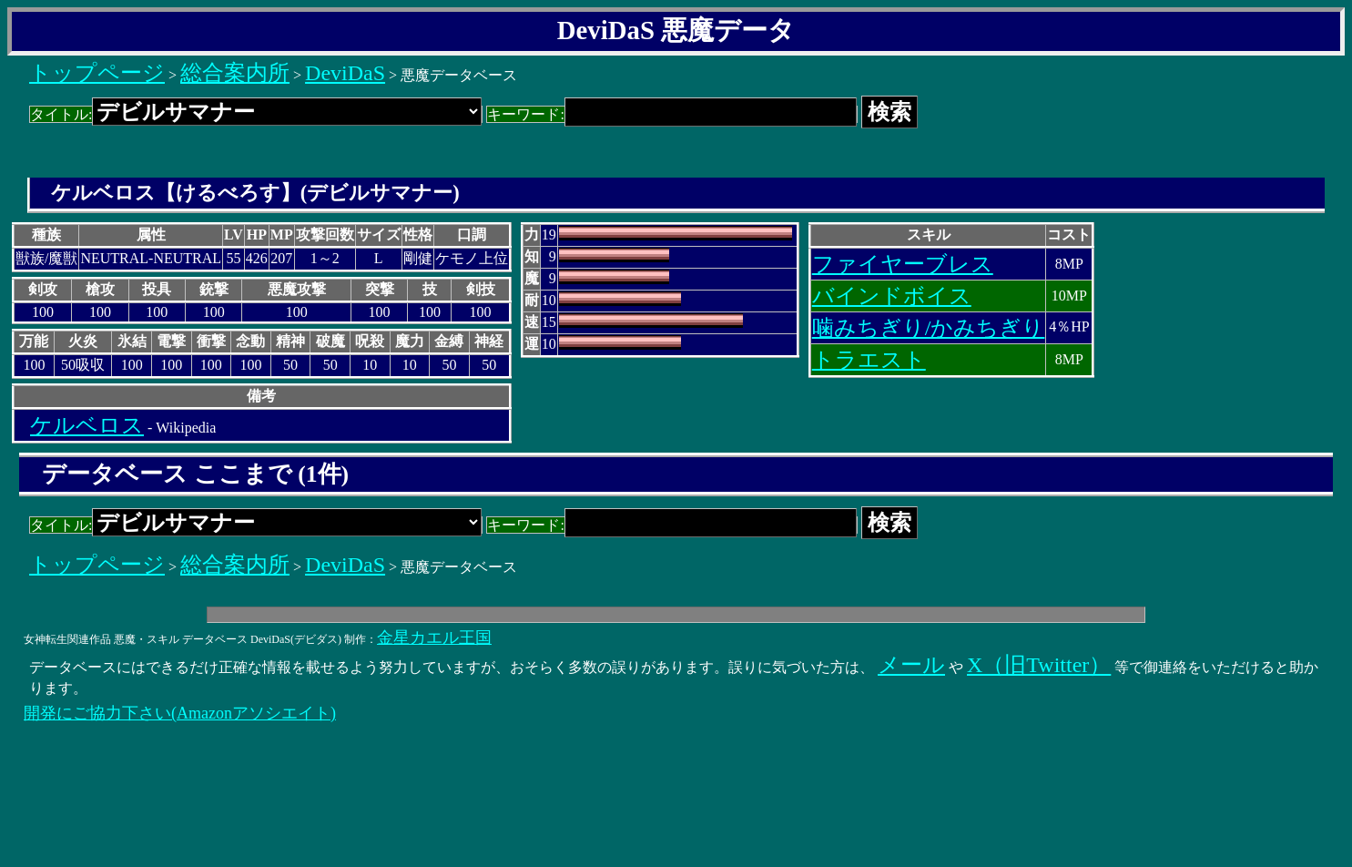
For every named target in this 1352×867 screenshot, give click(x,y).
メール (911, 665)
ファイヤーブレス (902, 264)
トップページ (97, 73)
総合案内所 (235, 73)
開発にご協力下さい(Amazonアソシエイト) (180, 713)
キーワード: (671, 114)
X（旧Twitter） (1039, 665)
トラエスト (869, 360)
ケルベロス (87, 425)
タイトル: (256, 114)
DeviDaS (345, 73)
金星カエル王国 (434, 637)
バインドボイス (891, 296)
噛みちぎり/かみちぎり (928, 328)
